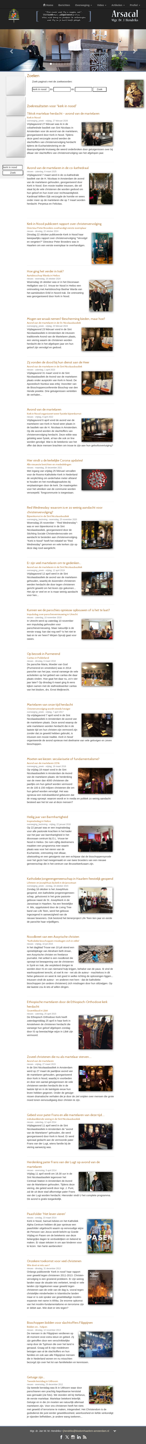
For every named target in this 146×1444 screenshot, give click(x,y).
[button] (11, 50)
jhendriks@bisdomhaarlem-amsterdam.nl (86, 1431)
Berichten (64, 5)
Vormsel (49, 14)
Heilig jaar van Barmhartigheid (47, 817)
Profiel (135, 5)
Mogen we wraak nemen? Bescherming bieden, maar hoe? (66, 319)
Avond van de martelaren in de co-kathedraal (58, 168)
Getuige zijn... (36, 1377)
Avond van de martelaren (44, 409)
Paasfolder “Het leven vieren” (46, 1214)
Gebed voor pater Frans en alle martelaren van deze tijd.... (66, 1115)
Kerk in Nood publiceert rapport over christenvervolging (64, 224)
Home (48, 5)
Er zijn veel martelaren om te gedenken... (54, 563)
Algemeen (67, 14)
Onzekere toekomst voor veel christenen (54, 1261)
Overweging (83, 5)
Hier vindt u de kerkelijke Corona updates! (55, 460)
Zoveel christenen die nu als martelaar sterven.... (59, 1057)
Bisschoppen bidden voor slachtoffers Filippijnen (60, 1323)
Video (101, 5)
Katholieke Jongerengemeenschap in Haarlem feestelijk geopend (70, 879)
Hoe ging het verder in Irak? (45, 271)
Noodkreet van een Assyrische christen (53, 937)
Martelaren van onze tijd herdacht (50, 705)
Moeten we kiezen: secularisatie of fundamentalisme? (63, 759)
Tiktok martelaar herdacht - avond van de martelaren (63, 113)
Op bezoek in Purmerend (43, 654)
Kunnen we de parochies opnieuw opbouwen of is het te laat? (68, 610)
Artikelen (118, 5)
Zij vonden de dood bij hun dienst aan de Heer (58, 362)
